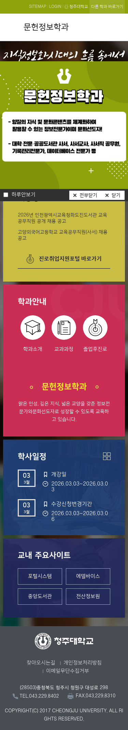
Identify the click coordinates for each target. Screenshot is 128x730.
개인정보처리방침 (82, 663)
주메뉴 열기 (118, 26)
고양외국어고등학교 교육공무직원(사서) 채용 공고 (63, 235)
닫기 (116, 195)
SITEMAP (37, 6)
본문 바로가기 (64, 0)
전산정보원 (88, 596)
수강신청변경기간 (71, 504)
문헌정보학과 (46, 27)
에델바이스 (88, 576)
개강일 (59, 474)
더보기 (107, 456)
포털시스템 (40, 576)
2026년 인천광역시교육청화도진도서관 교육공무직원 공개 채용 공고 (62, 218)
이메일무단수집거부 (67, 671)
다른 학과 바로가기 (107, 6)
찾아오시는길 (41, 663)
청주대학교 (78, 6)
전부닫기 (88, 195)
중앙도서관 (40, 596)
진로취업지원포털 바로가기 (70, 259)
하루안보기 (23, 194)
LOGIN (55, 6)
